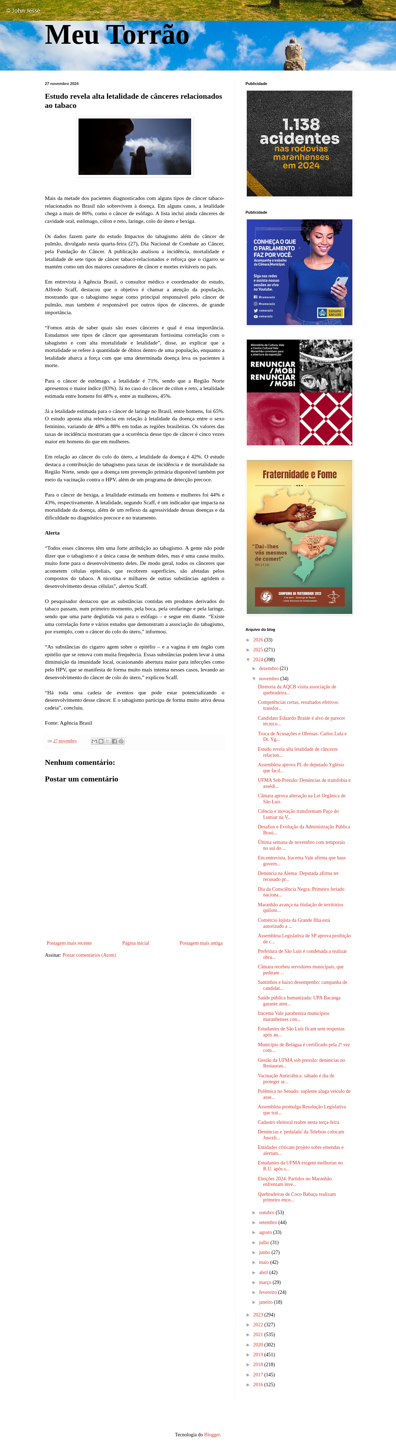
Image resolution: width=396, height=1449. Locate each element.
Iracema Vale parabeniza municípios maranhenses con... (293, 1016)
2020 (258, 1344)
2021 (258, 1334)
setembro (268, 1222)
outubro (267, 1212)
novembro (269, 678)
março (265, 1282)
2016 (258, 1384)
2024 (258, 659)
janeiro (266, 1302)
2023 (258, 1314)
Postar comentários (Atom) (89, 955)
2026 (258, 640)
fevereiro (268, 1292)
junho (265, 1252)
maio (264, 1262)
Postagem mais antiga (201, 943)
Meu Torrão (117, 34)
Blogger (212, 1434)
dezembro (269, 668)
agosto (266, 1232)
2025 (258, 649)
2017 (258, 1374)
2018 (258, 1364)
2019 (258, 1354)
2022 (258, 1324)
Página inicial (135, 943)
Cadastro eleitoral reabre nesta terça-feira (298, 1122)
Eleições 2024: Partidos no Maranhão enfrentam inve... (295, 1181)
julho (264, 1242)
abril (264, 1272)
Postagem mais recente (69, 943)
